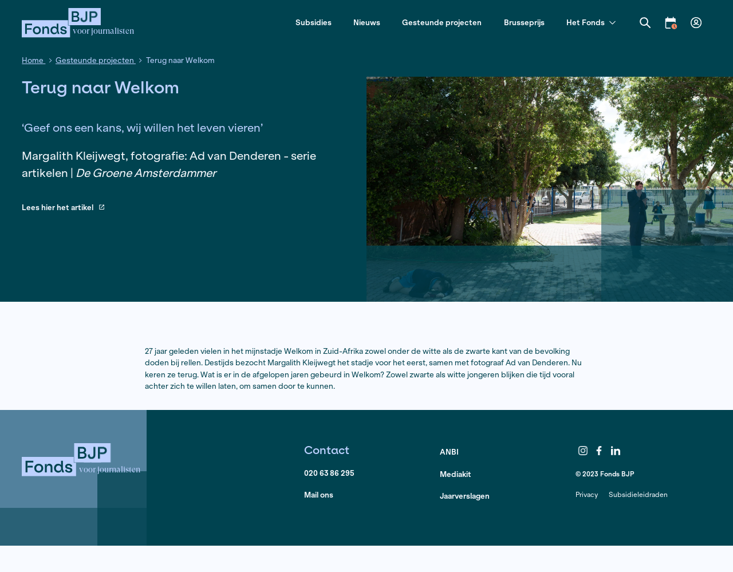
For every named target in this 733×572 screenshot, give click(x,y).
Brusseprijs (524, 22)
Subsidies (313, 22)
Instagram (583, 450)
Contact (326, 450)
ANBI (449, 452)
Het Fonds (591, 23)
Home (33, 60)
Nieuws (366, 22)
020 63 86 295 (329, 473)
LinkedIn (615, 450)
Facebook (599, 450)
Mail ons (318, 495)
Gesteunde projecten (442, 22)
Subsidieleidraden (638, 494)
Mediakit (455, 474)
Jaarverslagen (465, 496)
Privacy (587, 494)
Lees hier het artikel (63, 208)
